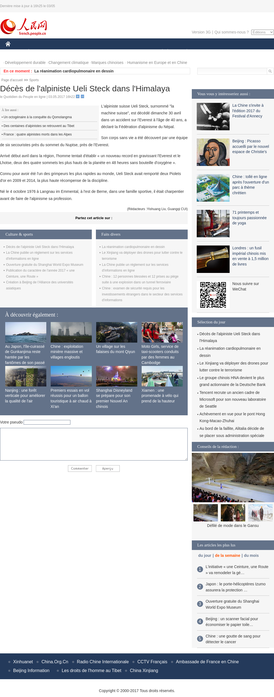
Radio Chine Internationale (103, 661)
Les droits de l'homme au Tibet (91, 670)
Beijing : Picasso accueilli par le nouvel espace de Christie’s (250, 146)
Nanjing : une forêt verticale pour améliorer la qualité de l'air (25, 395)
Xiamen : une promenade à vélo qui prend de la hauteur (160, 395)
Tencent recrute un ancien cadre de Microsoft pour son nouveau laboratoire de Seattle (232, 399)
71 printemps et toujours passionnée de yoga (249, 217)
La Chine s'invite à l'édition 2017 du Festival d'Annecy (248, 110)
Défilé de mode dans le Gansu (233, 525)
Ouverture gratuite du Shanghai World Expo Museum (44, 265)
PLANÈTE (184, 51)
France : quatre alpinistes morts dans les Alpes (38, 134)
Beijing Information (31, 670)
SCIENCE (111, 51)
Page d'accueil (12, 80)
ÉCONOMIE (38, 51)
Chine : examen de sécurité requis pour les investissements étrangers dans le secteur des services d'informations (142, 294)
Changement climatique (68, 62)
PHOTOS (254, 51)
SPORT (206, 51)
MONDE (64, 51)
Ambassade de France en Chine (207, 661)
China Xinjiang (144, 670)
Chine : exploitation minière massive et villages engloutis (67, 351)
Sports (34, 80)
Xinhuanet (23, 661)
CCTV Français (152, 661)
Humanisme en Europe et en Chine (157, 62)
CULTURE (135, 51)
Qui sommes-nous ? (232, 32)
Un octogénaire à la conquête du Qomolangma (38, 117)
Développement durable (25, 62)
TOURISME (229, 51)
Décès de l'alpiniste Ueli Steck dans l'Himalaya (40, 247)
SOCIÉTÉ (160, 51)
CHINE (15, 51)
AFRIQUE (86, 51)
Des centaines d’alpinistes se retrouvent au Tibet (39, 126)
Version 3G (201, 32)
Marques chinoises (108, 62)
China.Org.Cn (54, 661)
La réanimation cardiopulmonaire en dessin (73, 71)
